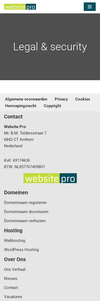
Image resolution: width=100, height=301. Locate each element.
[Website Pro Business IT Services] (20, 7)
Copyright (52, 105)
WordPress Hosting (21, 249)
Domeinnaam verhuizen (25, 220)
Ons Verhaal (15, 269)
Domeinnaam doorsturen (26, 211)
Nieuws (10, 278)
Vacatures (13, 296)
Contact (11, 287)
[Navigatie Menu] (89, 6)
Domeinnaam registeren (25, 202)
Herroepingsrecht (20, 105)
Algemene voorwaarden (26, 99)
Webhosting (14, 240)
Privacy (61, 99)
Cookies (82, 99)
